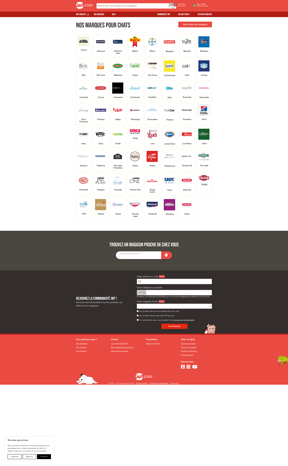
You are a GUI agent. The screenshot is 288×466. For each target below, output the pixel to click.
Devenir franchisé (205, 14)
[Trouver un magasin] (166, 255)
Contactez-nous (187, 355)
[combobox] (136, 6)
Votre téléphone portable (149, 288)
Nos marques (81, 351)
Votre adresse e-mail (147, 276)
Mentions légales (142, 383)
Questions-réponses (189, 351)
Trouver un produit (188, 343)
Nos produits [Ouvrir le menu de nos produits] (81, 14)
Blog (113, 14)
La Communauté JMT (119, 343)
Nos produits (81, 347)
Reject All (29, 456)
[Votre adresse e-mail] (174, 281)
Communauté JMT (163, 14)
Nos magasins (99, 14)
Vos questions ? (184, 14)
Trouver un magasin (189, 347)
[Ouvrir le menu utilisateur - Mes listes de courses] (187, 6)
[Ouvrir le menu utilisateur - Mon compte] (204, 6)
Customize (14, 456)
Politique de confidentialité (159, 383)
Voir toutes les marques (195, 24)
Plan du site (175, 383)
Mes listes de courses (119, 351)
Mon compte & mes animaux (122, 347)
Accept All (44, 456)
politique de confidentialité (183, 320)
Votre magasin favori (147, 301)
